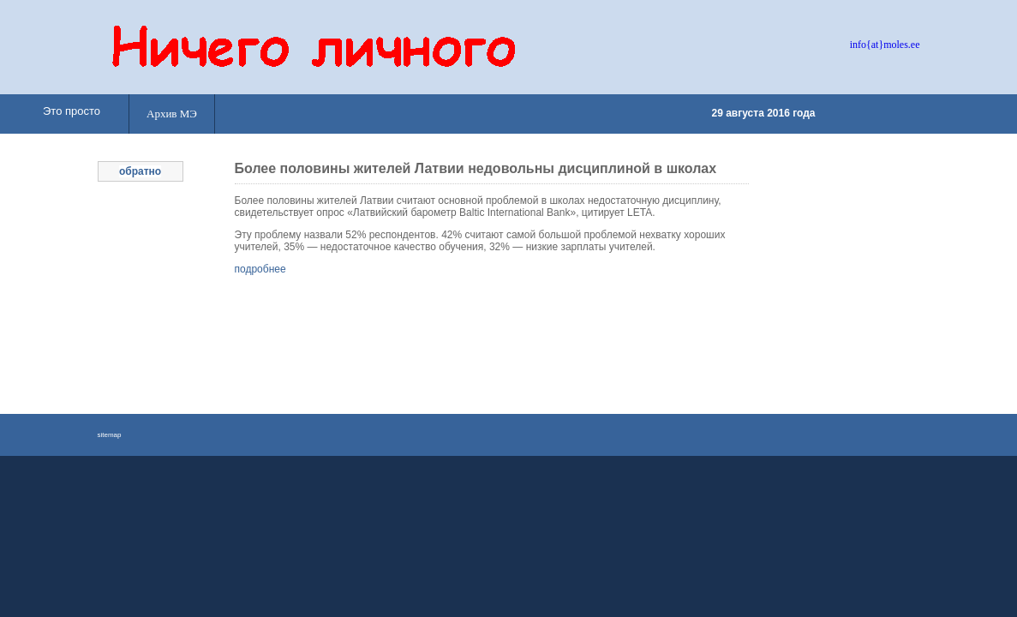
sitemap (110, 435)
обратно (140, 171)
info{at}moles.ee (885, 45)
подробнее (260, 269)
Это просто (71, 111)
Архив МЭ (172, 113)
